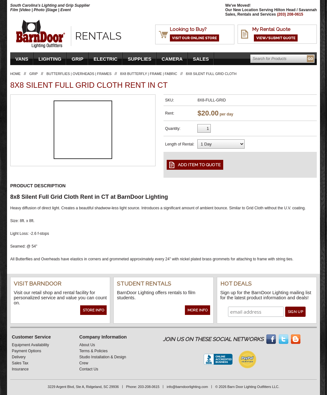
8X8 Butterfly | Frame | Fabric (148, 74)
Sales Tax (20, 363)
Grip (77, 59)
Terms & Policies (93, 351)
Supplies (139, 59)
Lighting (50, 59)
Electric (106, 59)
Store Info (93, 310)
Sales (201, 59)
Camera (172, 59)
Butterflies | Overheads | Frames (80, 74)
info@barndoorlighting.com (187, 387)
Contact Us (88, 369)
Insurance (20, 369)
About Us (87, 345)
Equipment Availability (30, 345)
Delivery (19, 357)
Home (15, 74)
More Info (197, 310)
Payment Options (26, 351)
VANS (21, 59)
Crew (83, 363)
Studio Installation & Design (102, 357)
